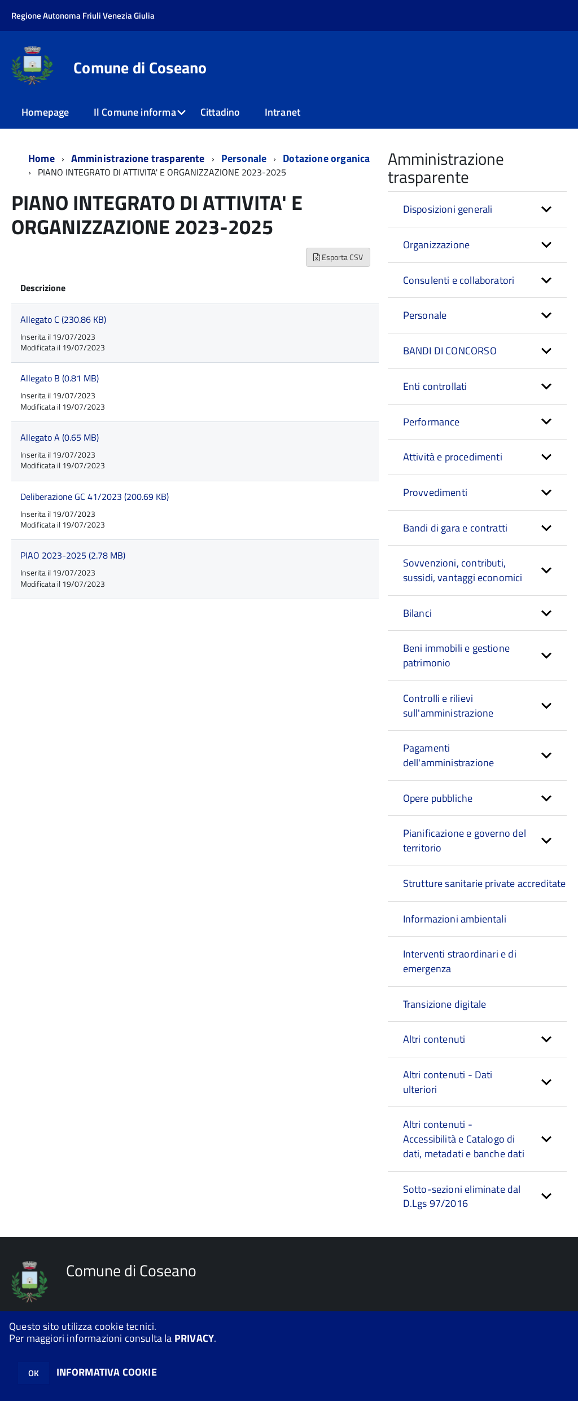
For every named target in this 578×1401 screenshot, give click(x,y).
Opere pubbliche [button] (438, 798)
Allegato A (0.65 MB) (59, 437)
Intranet (282, 112)
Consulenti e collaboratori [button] (459, 280)
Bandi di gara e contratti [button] (455, 527)
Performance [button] (431, 421)
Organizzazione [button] (436, 244)
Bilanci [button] (417, 613)
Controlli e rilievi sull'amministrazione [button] (448, 706)
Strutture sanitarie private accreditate (484, 883)
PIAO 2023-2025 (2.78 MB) (72, 555)
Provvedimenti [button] (435, 492)
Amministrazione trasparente (138, 158)
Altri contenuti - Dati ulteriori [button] (448, 1082)
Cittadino (220, 112)
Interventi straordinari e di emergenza (459, 961)
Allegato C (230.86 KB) (63, 319)
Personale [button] (425, 315)
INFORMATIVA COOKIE (106, 1372)
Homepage (45, 112)
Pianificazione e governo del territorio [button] (464, 840)
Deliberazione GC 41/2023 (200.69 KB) (94, 496)
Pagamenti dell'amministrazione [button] (448, 755)
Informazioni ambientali (454, 918)
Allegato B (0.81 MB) (59, 378)
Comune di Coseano (140, 68)
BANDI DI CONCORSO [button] (450, 350)
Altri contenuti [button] (434, 1039)
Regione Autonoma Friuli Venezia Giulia (83, 15)
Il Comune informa (135, 112)
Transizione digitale (445, 1004)
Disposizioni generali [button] (448, 209)
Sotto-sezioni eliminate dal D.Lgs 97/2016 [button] (462, 1196)
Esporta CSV (338, 257)
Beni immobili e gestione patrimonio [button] (456, 655)
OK (33, 1373)
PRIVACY (194, 1338)
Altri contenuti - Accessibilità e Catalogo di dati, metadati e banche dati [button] (463, 1139)
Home (41, 158)
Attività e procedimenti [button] (452, 456)
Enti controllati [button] (435, 386)
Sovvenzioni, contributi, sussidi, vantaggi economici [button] (463, 570)
